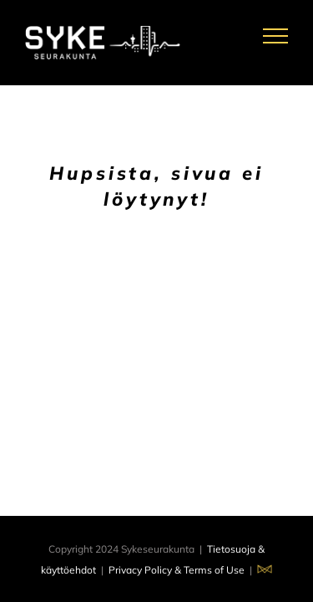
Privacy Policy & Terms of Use (177, 570)
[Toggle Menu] (276, 35)
